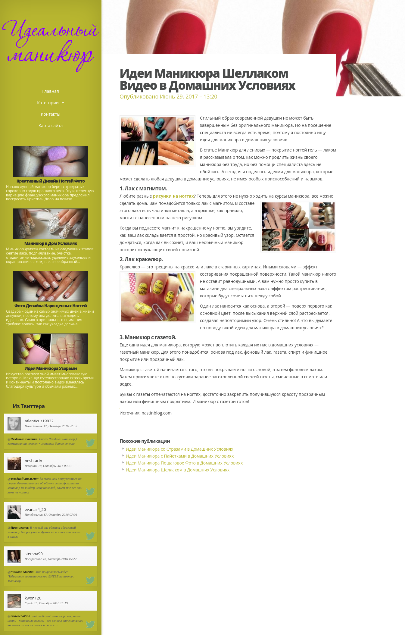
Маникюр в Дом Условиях (50, 243)
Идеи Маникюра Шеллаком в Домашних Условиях (177, 470)
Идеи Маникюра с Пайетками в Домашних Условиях (180, 456)
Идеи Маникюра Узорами (50, 368)
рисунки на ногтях (173, 196)
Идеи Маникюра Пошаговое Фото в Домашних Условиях (184, 463)
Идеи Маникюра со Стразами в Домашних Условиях (179, 449)
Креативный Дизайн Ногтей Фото (51, 181)
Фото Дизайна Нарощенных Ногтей (50, 305)
